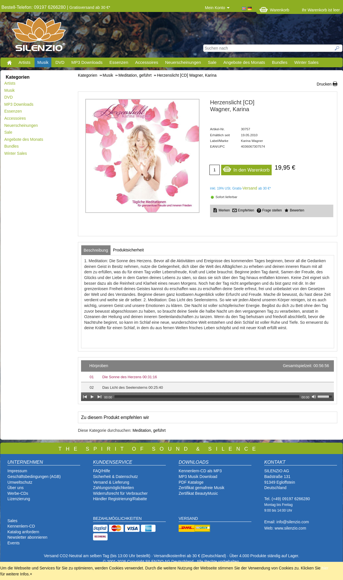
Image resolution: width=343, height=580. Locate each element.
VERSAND (188, 518)
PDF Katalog (190, 482)
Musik (43, 62)
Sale (212, 62)
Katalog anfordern (23, 532)
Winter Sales (306, 62)
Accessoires (146, 62)
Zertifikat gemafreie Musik (201, 487)
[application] (207, 380)
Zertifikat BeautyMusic (198, 493)
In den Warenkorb (246, 168)
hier (325, 568)
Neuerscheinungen (183, 62)
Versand (250, 188)
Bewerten (297, 210)
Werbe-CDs (17, 493)
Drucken (324, 84)
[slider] (206, 396)
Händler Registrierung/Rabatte (120, 498)
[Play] (92, 396)
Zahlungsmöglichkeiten (113, 487)
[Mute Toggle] (314, 396)
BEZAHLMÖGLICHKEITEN (117, 518)
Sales (12, 520)
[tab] (96, 250)
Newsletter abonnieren (27, 537)
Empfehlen (246, 210)
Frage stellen (272, 210)
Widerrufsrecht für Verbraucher (120, 493)
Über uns (15, 487)
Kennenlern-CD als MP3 (200, 471)
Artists (25, 62)
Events (13, 543)
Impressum (17, 471)
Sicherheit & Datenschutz (115, 476)
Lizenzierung (18, 498)
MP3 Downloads (86, 62)
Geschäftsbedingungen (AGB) (34, 476)
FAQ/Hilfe (101, 471)
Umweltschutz (19, 482)
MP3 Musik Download (198, 476)
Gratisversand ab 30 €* (89, 7)
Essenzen (118, 62)
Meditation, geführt (149, 430)
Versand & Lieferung (111, 482)
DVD (59, 62)
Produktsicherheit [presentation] (128, 250)
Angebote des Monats (244, 62)
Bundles (279, 62)
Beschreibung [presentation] (96, 250)
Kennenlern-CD (21, 526)
